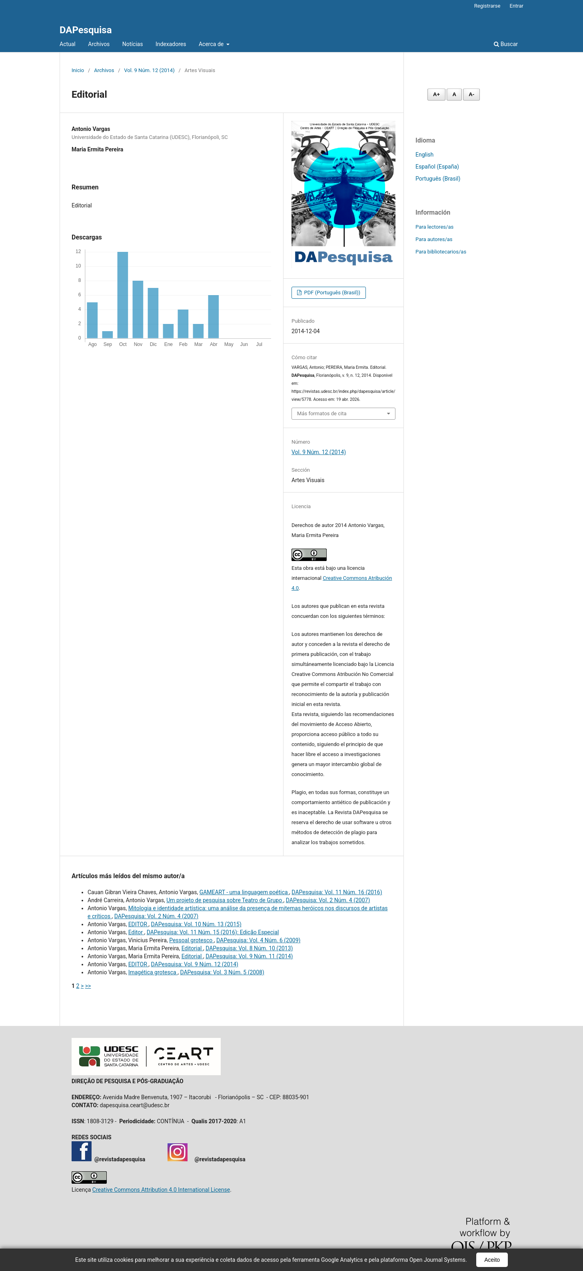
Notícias (132, 44)
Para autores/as (434, 239)
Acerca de (212, 44)
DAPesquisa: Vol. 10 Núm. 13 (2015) (196, 924)
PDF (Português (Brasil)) (331, 293)
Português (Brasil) (437, 178)
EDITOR (138, 924)
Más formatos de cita (322, 413)
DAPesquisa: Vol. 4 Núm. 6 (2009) (258, 940)
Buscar (506, 44)
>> (88, 986)
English (424, 154)
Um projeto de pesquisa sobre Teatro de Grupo (224, 900)
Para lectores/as (434, 227)
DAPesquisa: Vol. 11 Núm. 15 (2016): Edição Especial (213, 932)
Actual (68, 44)
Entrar (517, 6)
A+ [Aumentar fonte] (436, 94)
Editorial (192, 948)
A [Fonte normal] (454, 94)
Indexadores (171, 44)
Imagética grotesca (153, 972)
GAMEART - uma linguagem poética (244, 892)
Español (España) (437, 166)
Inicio (78, 70)
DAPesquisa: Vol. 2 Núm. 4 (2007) (328, 900)
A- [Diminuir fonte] (471, 94)
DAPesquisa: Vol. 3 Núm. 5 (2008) (222, 972)
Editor (136, 932)
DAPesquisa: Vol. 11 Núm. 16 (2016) (337, 892)
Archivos (99, 44)
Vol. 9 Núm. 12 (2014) (149, 70)
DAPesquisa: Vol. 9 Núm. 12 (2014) (194, 964)
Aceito (492, 1260)
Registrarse (487, 6)
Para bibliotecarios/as (440, 252)
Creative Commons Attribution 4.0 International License (161, 1190)
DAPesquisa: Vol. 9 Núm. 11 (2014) (249, 956)
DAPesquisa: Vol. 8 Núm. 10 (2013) (249, 948)
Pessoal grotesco (191, 940)
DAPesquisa (86, 30)
